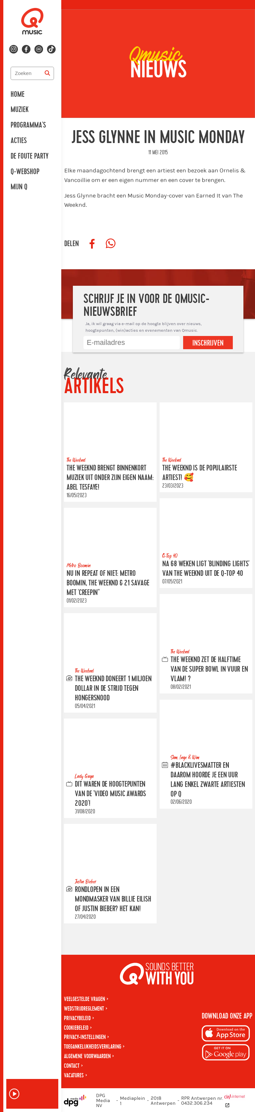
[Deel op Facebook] (92, 243)
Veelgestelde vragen (84, 999)
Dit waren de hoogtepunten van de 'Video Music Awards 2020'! (110, 793)
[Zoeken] (47, 73)
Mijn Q (19, 187)
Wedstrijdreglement (84, 1009)
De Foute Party (29, 156)
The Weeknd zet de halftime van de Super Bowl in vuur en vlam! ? (209, 669)
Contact (71, 1066)
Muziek (19, 110)
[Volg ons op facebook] (26, 49)
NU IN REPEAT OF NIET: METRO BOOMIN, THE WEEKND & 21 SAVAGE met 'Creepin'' (108, 583)
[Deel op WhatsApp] (110, 243)
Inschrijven (208, 343)
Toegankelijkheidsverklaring (92, 1047)
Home (18, 94)
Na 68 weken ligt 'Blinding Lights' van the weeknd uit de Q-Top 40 (205, 568)
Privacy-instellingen (85, 1037)
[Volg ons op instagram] (13, 49)
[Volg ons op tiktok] (51, 49)
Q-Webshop (25, 172)
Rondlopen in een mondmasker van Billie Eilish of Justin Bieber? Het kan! (113, 899)
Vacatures (74, 1075)
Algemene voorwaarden (87, 1056)
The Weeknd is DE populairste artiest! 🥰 (199, 473)
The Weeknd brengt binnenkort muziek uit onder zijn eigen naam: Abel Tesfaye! (110, 477)
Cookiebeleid (76, 1028)
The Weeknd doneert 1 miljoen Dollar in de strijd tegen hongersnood (113, 688)
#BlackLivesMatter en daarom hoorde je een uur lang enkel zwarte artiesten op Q (208, 779)
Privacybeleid (77, 1018)
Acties (19, 141)
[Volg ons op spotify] (38, 49)
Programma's (28, 125)
